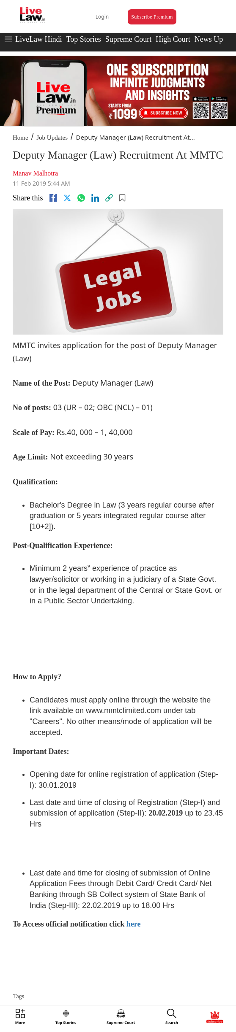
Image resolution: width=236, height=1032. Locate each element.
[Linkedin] (95, 198)
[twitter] (67, 198)
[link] (109, 198)
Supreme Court (128, 39)
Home (20, 137)
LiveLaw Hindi (38, 39)
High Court (173, 39)
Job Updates (52, 137)
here (133, 924)
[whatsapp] (81, 198)
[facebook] (53, 198)
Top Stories (83, 39)
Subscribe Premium (152, 17)
